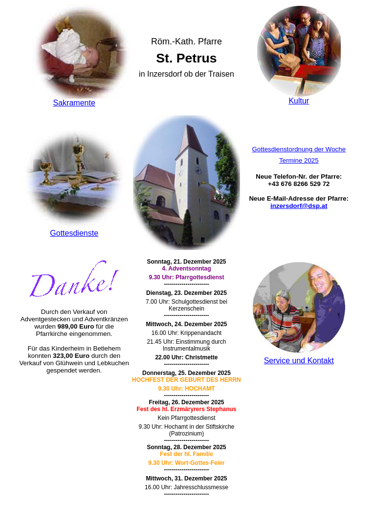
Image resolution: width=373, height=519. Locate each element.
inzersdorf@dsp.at (299, 205)
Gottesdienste (74, 233)
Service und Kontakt (299, 360)
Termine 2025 (299, 160)
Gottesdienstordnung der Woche (299, 149)
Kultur (298, 101)
